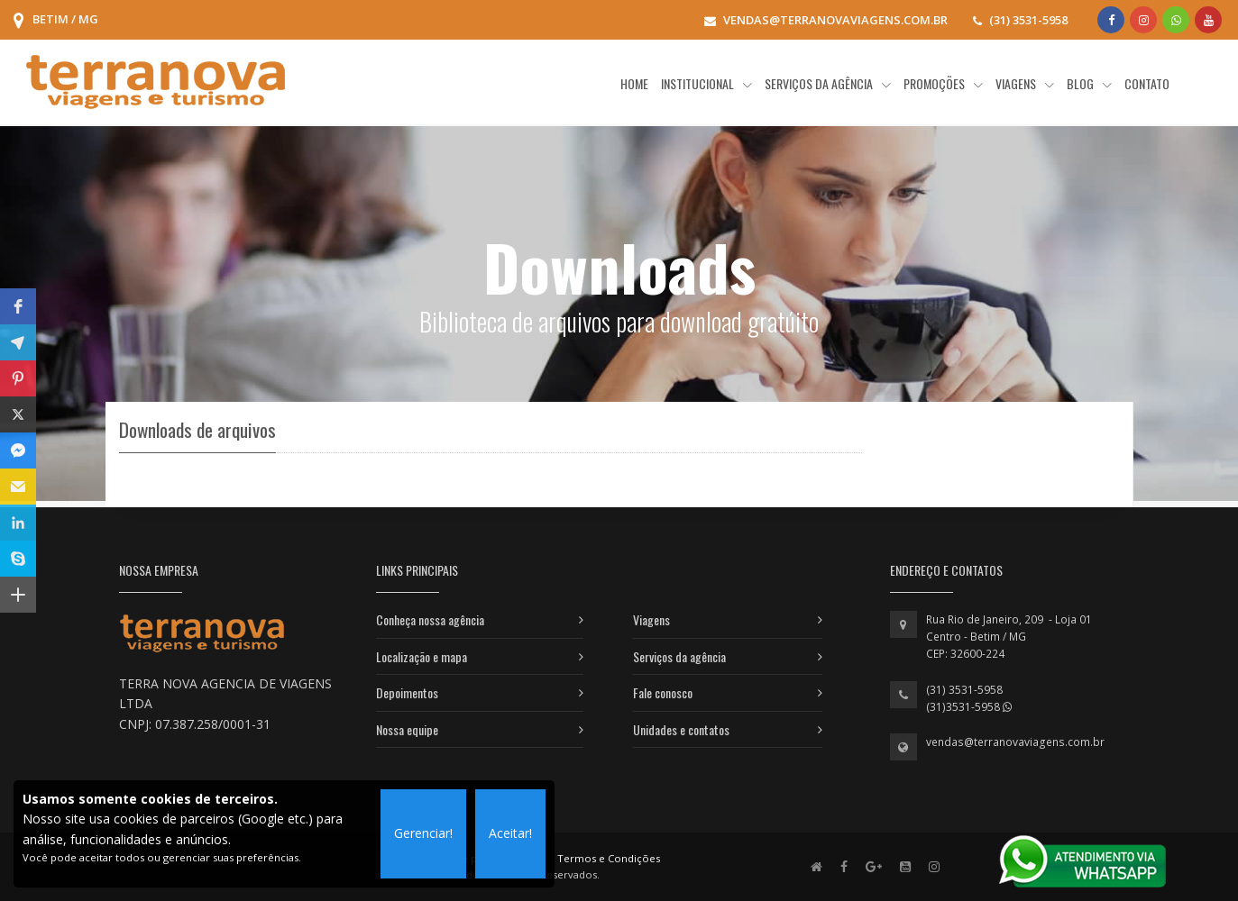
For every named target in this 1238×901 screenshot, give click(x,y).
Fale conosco (662, 692)
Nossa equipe (407, 729)
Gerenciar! (423, 833)
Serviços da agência (679, 656)
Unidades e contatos (681, 729)
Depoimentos (407, 692)
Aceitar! (510, 833)
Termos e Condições (608, 858)
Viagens (651, 619)
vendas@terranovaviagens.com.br (1015, 742)
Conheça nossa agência (430, 619)
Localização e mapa (421, 656)
